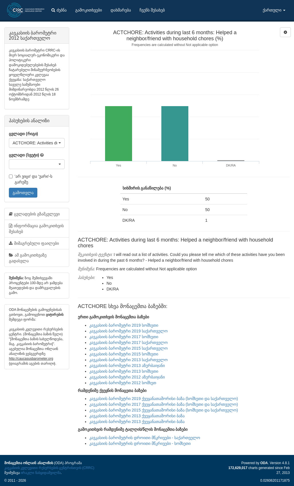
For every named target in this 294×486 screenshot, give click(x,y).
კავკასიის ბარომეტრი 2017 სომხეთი (123, 336)
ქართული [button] (274, 10)
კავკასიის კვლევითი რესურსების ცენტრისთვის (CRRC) (49, 468)
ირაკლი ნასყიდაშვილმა (41, 473)
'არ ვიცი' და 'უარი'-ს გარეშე (30, 179)
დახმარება (121, 10)
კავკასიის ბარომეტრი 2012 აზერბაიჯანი (127, 377)
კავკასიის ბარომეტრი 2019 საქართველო (128, 331)
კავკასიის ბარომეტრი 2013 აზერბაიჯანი (127, 365)
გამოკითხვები (88, 10)
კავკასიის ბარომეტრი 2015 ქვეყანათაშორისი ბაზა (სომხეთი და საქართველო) (163, 410)
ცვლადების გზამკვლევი (34, 214)
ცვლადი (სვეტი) (24, 155)
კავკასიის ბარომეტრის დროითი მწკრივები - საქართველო (144, 437)
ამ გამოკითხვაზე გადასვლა (28, 258)
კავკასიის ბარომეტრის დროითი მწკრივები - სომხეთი (140, 443)
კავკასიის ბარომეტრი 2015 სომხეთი (123, 354)
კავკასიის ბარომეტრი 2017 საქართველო (128, 342)
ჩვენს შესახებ (152, 10)
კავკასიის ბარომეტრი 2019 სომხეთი (123, 325)
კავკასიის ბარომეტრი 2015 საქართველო (128, 348)
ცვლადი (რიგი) (23, 133)
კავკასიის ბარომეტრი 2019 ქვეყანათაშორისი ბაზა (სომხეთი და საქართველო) (163, 398)
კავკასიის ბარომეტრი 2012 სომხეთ (122, 382)
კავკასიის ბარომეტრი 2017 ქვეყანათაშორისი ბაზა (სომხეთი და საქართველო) (163, 404)
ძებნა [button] (59, 10)
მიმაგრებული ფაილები (34, 243)
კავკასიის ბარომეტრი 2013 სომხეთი (123, 371)
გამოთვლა (23, 192)
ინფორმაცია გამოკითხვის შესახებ (36, 228)
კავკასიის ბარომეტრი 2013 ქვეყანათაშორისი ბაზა (137, 416)
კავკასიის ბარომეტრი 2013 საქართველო (128, 359)
